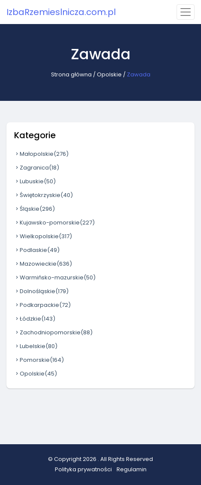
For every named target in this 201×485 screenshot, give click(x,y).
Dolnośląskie (41, 291)
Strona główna (71, 74)
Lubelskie (35, 346)
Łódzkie (34, 319)
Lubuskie (35, 181)
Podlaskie (37, 250)
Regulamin (132, 469)
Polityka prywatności (83, 469)
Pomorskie (39, 360)
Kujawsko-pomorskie (54, 222)
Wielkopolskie (43, 236)
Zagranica (36, 168)
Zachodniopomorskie (53, 332)
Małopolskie (41, 154)
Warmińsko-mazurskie (55, 277)
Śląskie (34, 209)
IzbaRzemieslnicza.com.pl (61, 12)
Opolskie (109, 74)
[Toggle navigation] (186, 12)
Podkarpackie (42, 305)
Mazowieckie (43, 264)
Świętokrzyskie (43, 195)
